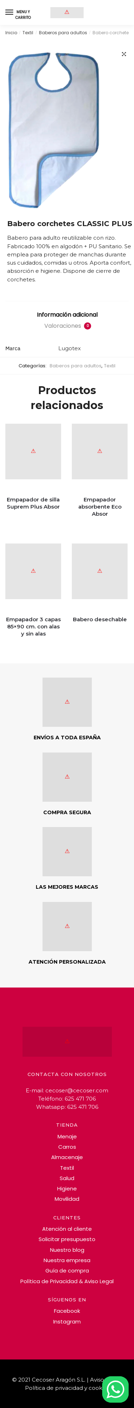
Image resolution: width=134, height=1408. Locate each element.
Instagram (67, 1321)
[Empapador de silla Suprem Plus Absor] (33, 459)
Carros (67, 1147)
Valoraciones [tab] (67, 326)
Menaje (67, 1136)
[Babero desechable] (100, 579)
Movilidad (67, 1199)
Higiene (67, 1188)
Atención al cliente (67, 1229)
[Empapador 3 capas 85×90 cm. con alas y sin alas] (33, 579)
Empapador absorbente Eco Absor (99, 506)
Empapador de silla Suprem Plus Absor (33, 503)
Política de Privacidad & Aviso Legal (67, 1281)
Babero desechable (100, 619)
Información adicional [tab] (67, 315)
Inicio (11, 33)
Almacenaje (67, 1157)
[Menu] (9, 12)
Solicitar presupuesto (67, 1239)
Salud (67, 1178)
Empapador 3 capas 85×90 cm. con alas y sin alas (33, 626)
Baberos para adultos (63, 33)
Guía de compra (67, 1270)
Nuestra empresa (67, 1260)
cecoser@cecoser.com (76, 1090)
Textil (28, 33)
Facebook (67, 1311)
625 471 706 (80, 1098)
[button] (124, 54)
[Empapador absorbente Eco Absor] (100, 459)
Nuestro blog (67, 1250)
